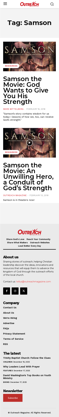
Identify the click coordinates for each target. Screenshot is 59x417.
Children (7, 362)
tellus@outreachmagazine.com (33, 281)
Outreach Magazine (15, 195)
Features (8, 370)
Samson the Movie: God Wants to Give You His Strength (25, 90)
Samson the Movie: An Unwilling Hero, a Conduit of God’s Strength (28, 176)
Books (6, 382)
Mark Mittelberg (13, 109)
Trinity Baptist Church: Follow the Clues (27, 358)
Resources (11, 66)
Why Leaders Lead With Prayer (21, 366)
